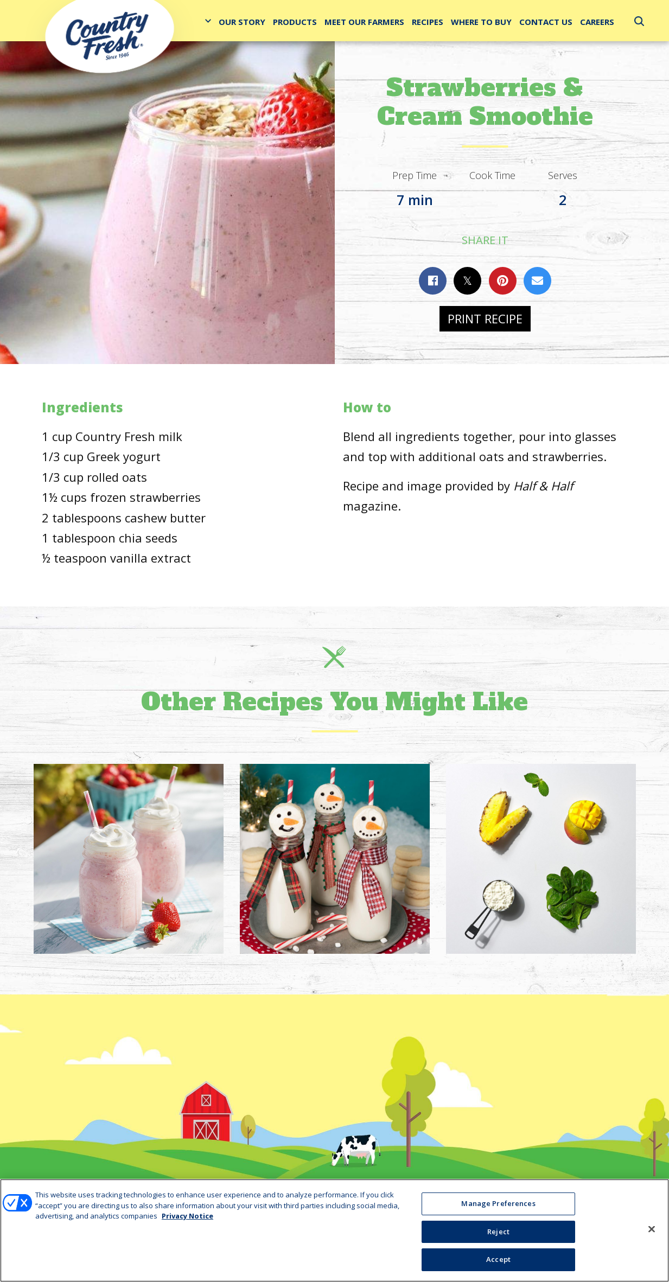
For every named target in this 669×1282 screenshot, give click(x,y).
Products (295, 21)
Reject (498, 1231)
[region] (334, 1230)
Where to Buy (481, 21)
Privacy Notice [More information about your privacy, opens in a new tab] (187, 1216)
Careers (597, 21)
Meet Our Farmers (364, 21)
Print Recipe (485, 318)
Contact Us (545, 21)
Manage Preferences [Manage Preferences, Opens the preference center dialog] (498, 1203)
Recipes (427, 21)
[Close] (652, 1229)
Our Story (242, 21)
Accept (498, 1259)
